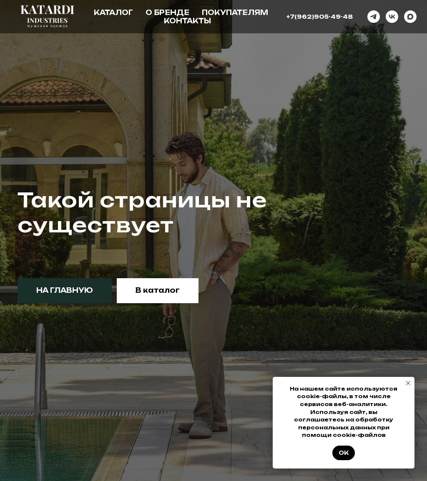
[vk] (392, 16)
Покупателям (235, 12)
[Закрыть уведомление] (408, 383)
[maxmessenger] (410, 16)
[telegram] (373, 16)
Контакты (187, 21)
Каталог (113, 12)
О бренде (167, 12)
